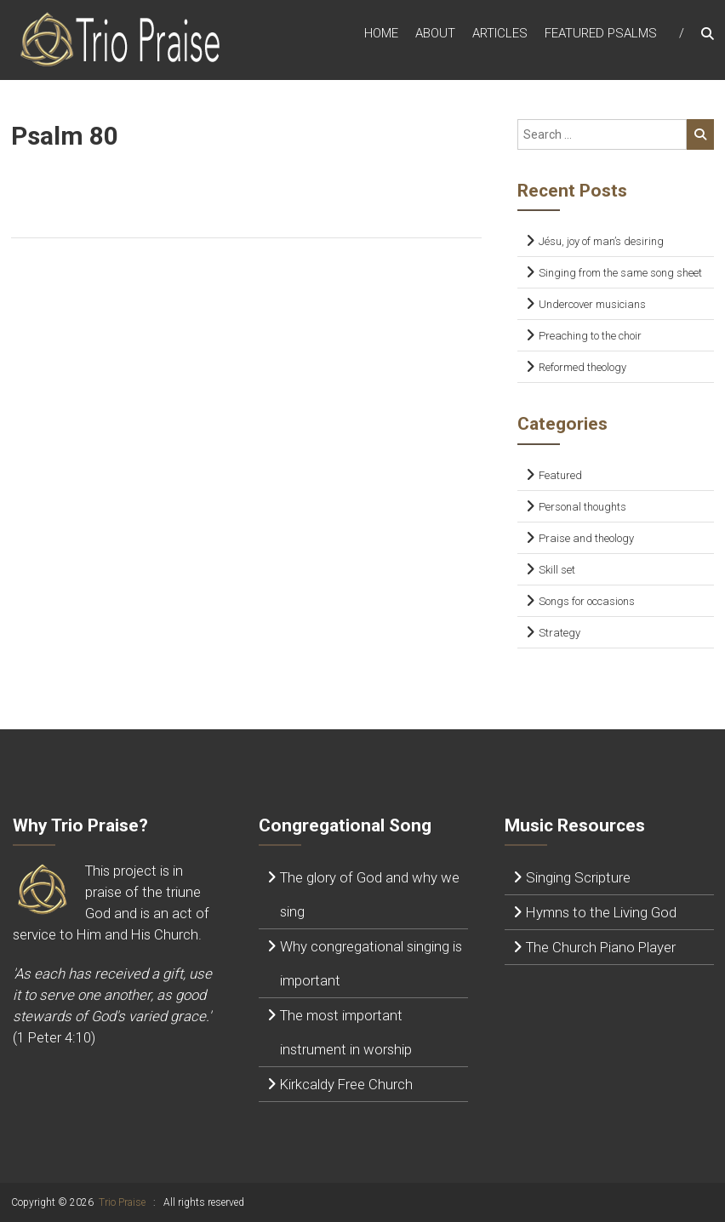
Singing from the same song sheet (620, 272)
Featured (560, 475)
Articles (500, 33)
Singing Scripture (578, 877)
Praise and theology (586, 538)
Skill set (557, 569)
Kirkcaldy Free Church (346, 1084)
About (435, 33)
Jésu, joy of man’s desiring (601, 241)
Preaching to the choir (590, 335)
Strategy (559, 632)
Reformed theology (582, 367)
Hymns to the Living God (601, 912)
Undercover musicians (592, 304)
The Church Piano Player (601, 947)
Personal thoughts (582, 506)
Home (381, 33)
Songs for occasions (587, 601)
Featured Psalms (601, 33)
